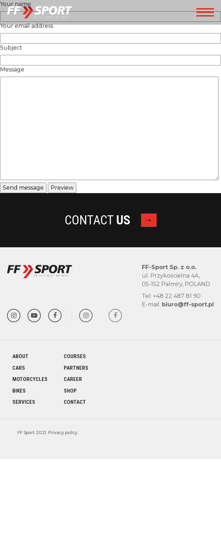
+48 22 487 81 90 (177, 296)
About (20, 356)
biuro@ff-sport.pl (188, 304)
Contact (75, 402)
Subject (11, 47)
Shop (70, 391)
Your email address (26, 26)
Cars (18, 368)
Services (23, 402)
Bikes (19, 391)
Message (12, 69)
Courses (75, 356)
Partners (76, 368)
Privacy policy (62, 432)
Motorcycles (30, 379)
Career (73, 379)
